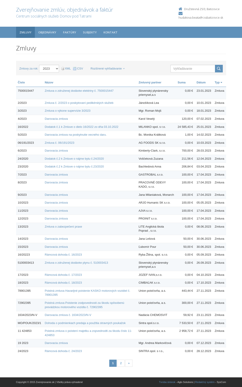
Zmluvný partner (150, 82)
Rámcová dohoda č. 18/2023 (63, 282)
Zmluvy (25, 32)
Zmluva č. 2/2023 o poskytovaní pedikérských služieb (79, 102)
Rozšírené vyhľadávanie (107, 68)
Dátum (201, 82)
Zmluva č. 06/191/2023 (59, 142)
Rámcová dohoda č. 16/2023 (63, 254)
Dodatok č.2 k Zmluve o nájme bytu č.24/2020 (74, 158)
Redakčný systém (205, 382)
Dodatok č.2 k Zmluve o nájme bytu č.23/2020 (74, 166)
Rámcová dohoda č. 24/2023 (63, 351)
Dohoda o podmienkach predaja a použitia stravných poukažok (85, 323)
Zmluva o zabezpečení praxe (63, 226)
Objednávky (47, 32)
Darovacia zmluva (56, 118)
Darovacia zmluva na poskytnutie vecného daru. (76, 134)
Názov (49, 82)
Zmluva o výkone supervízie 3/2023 (67, 110)
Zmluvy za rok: (28, 68)
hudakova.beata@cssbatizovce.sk (201, 17)
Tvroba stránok (167, 382)
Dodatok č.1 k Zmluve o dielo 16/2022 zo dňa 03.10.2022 (81, 126)
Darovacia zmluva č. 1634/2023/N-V (68, 315)
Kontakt (110, 32)
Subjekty (90, 32)
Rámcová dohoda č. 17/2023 (63, 274)
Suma (181, 82)
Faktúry (69, 32)
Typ (218, 82)
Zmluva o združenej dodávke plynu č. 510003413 (76, 262)
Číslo (21, 82)
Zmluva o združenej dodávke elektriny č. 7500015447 (79, 90)
